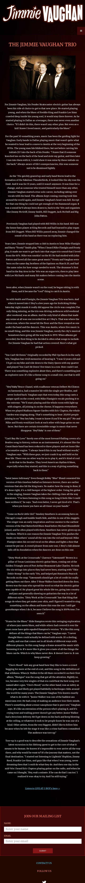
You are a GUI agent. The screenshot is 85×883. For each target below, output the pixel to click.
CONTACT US (44, 819)
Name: (7, 779)
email (7, 791)
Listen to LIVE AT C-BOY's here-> (42, 744)
